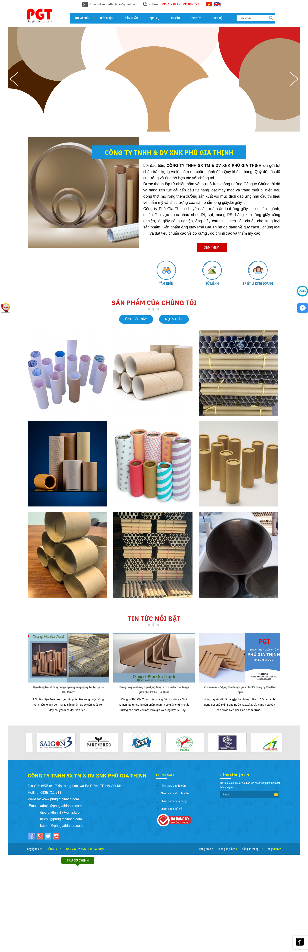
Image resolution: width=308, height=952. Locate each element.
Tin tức (196, 18)
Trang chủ (82, 18)
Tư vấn (175, 18)
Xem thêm (211, 247)
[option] (166, 273)
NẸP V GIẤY (174, 319)
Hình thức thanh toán (173, 785)
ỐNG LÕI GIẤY (136, 319)
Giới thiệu (106, 18)
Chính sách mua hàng (173, 801)
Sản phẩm (131, 18)
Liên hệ (217, 18)
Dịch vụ (154, 18)
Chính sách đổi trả (171, 808)
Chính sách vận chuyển (174, 793)
